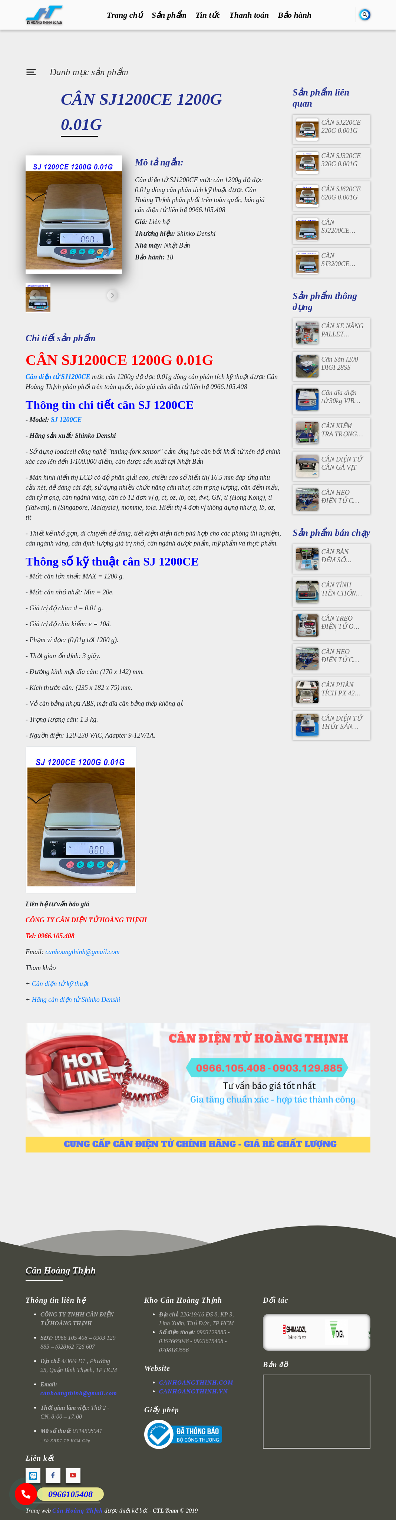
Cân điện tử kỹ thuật (60, 983)
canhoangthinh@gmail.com (83, 952)
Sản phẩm (169, 15)
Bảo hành (294, 15)
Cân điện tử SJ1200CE (58, 376)
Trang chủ (125, 15)
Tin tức (207, 15)
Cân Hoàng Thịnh (61, 1270)
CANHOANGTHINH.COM (196, 1382)
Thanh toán (249, 15)
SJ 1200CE (66, 419)
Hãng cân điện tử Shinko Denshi (76, 999)
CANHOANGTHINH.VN (193, 1391)
